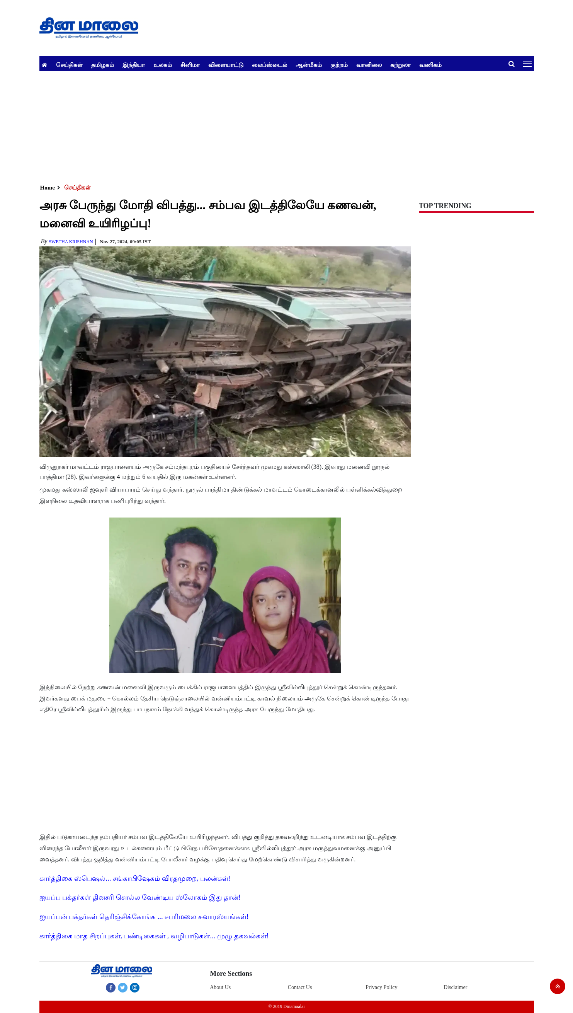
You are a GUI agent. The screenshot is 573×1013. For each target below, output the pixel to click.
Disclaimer (455, 987)
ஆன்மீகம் (309, 64)
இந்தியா (133, 64)
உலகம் (162, 64)
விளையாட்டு (225, 64)
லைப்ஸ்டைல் (269, 64)
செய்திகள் (69, 64)
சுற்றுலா (400, 64)
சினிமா (190, 64)
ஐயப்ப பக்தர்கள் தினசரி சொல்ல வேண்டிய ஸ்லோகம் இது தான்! (140, 897)
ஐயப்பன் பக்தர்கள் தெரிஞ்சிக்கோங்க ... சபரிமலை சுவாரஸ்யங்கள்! (143, 916)
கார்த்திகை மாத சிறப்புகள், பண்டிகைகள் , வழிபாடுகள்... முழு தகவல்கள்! (154, 935)
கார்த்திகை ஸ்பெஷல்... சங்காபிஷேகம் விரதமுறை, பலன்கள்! (134, 878)
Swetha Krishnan (71, 241)
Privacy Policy (381, 987)
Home (47, 187)
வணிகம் (430, 64)
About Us (220, 987)
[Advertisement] (271, 125)
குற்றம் (339, 64)
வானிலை (369, 64)
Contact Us (300, 987)
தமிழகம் (102, 64)
